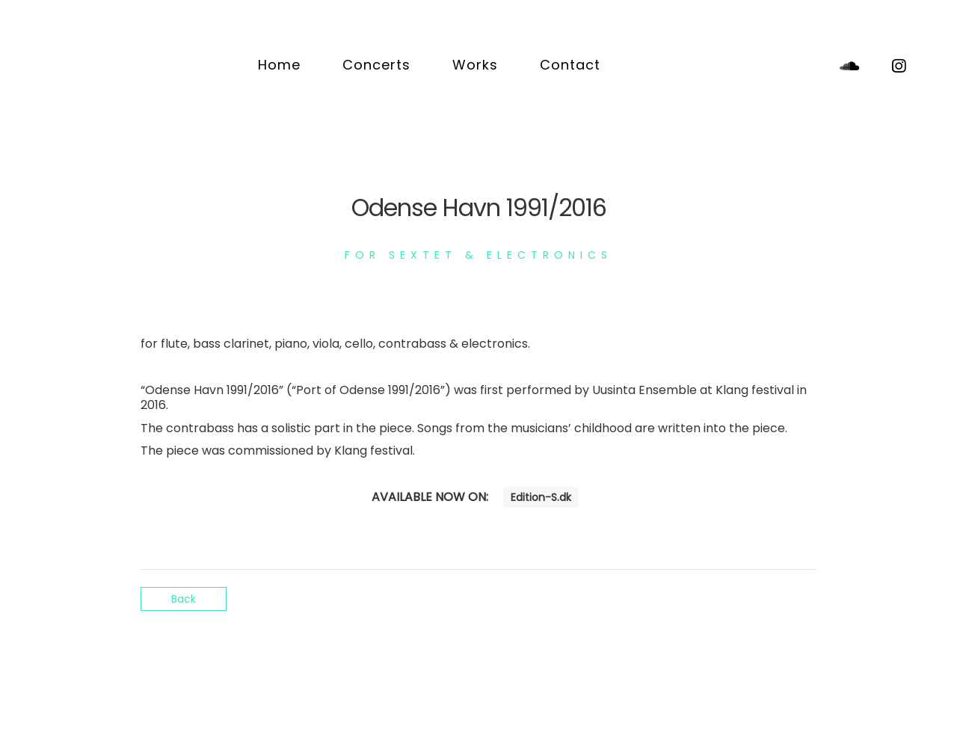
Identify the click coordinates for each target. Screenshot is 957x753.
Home (279, 64)
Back (183, 598)
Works (475, 64)
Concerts (376, 64)
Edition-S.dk (541, 497)
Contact (570, 64)
